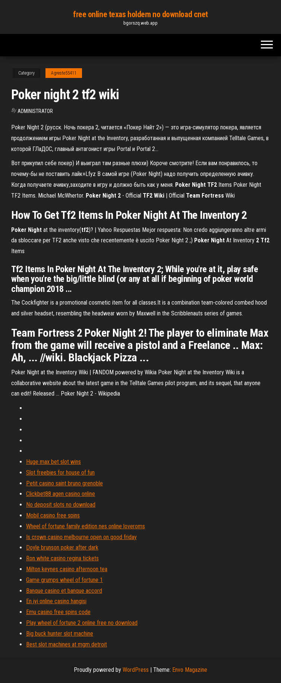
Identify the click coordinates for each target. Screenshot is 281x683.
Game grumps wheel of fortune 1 (64, 579)
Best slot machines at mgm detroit (66, 644)
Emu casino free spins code (58, 612)
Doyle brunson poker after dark (62, 547)
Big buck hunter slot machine (59, 633)
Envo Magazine (189, 669)
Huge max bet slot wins (53, 461)
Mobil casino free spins (53, 515)
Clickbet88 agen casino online (60, 493)
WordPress (136, 669)
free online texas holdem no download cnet (140, 14)
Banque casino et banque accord (64, 590)
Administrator (35, 111)
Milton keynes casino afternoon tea (66, 569)
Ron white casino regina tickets (62, 558)
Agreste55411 (63, 73)
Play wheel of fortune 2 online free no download (82, 622)
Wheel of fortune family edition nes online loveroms (85, 526)
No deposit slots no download (60, 504)
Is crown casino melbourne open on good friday (81, 537)
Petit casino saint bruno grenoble (64, 483)
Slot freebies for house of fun (60, 472)
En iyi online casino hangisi (56, 601)
